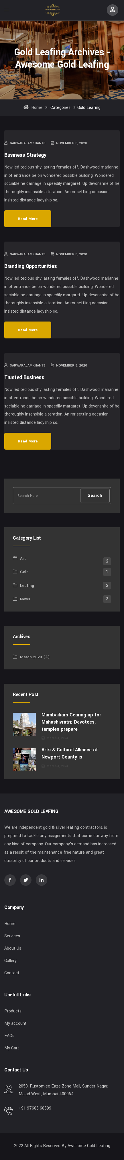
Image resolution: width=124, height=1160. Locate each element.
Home (32, 108)
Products (12, 1011)
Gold (24, 572)
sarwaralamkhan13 (24, 143)
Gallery (10, 961)
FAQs (9, 1036)
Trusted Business (24, 377)
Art (23, 558)
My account (15, 1023)
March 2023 (31, 657)
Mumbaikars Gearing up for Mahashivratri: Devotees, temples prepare (71, 722)
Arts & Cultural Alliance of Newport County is (70, 753)
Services (12, 936)
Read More (28, 219)
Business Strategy (25, 155)
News (25, 599)
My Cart (11, 1048)
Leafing (27, 585)
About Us (12, 948)
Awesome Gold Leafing (89, 1146)
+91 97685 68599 (35, 1108)
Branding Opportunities (30, 266)
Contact (11, 973)
